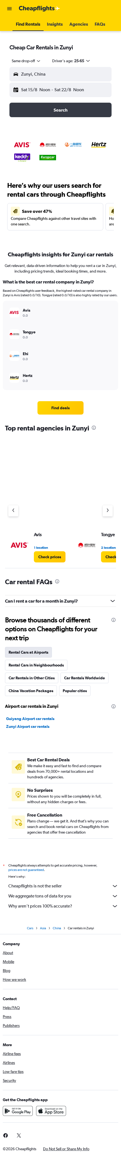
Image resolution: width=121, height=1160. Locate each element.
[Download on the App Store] (51, 1111)
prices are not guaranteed (26, 870)
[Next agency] (108, 510)
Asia (43, 928)
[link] (60, 408)
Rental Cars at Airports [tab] (28, 652)
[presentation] (93, 427)
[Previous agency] (13, 510)
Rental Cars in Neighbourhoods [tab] (36, 665)
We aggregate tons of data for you (63, 896)
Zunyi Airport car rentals (27, 726)
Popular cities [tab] (75, 691)
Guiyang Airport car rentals (30, 718)
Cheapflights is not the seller (63, 886)
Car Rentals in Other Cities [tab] (32, 678)
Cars (30, 928)
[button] (9, 9)
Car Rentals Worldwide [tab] (84, 678)
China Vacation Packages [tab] (31, 691)
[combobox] (26, 61)
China (57, 928)
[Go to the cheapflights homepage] (39, 8)
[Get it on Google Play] (18, 1111)
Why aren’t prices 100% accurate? (63, 906)
